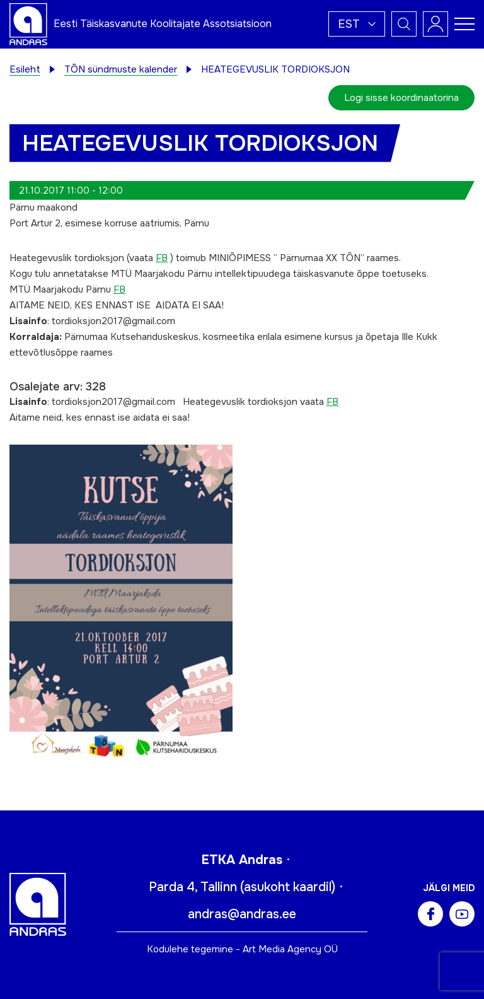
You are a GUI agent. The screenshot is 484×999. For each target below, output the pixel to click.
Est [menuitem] (349, 24)
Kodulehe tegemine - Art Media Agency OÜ (242, 949)
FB (162, 258)
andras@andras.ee (242, 914)
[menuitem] (356, 24)
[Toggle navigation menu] (464, 24)
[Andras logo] (28, 23)
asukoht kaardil (287, 887)
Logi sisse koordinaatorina (401, 97)
